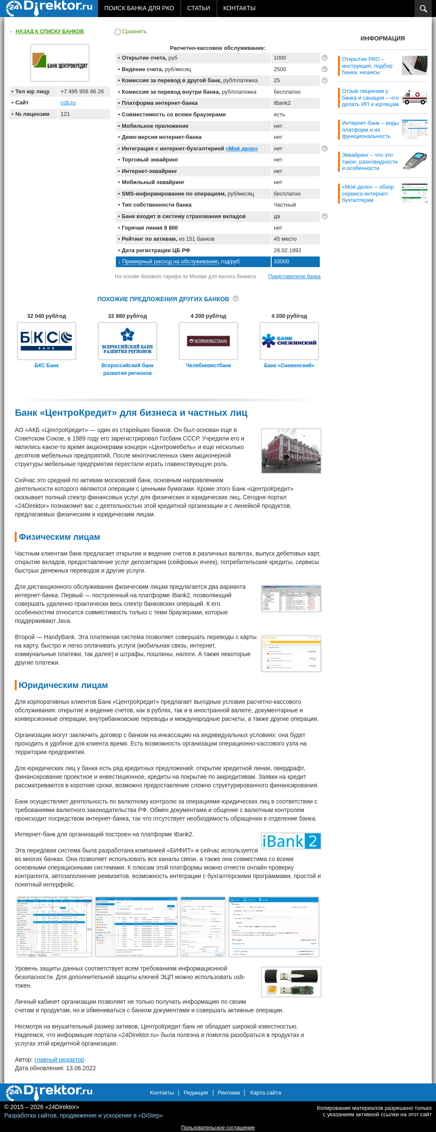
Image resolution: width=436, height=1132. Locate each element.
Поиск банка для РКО (139, 8)
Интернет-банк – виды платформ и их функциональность (370, 129)
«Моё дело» (242, 148)
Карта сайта (265, 1092)
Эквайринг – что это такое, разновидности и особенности (370, 161)
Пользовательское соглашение (218, 1128)
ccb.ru (67, 102)
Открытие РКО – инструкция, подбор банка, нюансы (367, 65)
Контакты (240, 8)
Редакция (196, 1092)
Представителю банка (294, 276)
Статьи (198, 8)
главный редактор (59, 1059)
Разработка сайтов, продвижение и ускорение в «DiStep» (83, 1115)
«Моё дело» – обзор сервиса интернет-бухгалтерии (368, 193)
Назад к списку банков (50, 32)
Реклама (229, 1092)
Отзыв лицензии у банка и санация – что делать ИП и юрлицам (370, 97)
